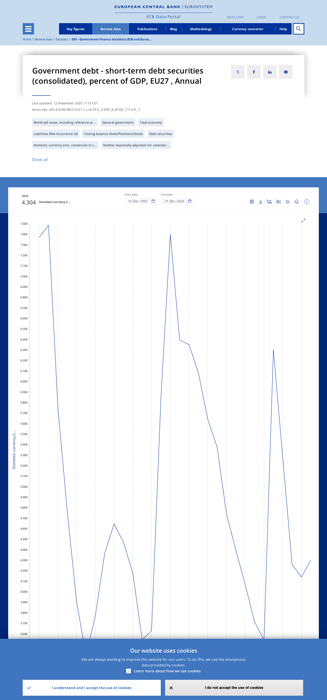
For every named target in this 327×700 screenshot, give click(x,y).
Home (27, 39)
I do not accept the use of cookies (234, 688)
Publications (147, 29)
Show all (40, 159)
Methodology (201, 29)
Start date (131, 194)
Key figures (76, 29)
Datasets (62, 39)
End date (167, 194)
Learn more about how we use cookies (167, 670)
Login (261, 17)
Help (283, 29)
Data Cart (235, 17)
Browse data (111, 29)
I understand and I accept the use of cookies (91, 687)
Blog (173, 29)
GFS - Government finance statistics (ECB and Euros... (112, 39)
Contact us (289, 17)
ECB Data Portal (163, 16)
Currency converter (247, 29)
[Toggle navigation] (28, 28)
